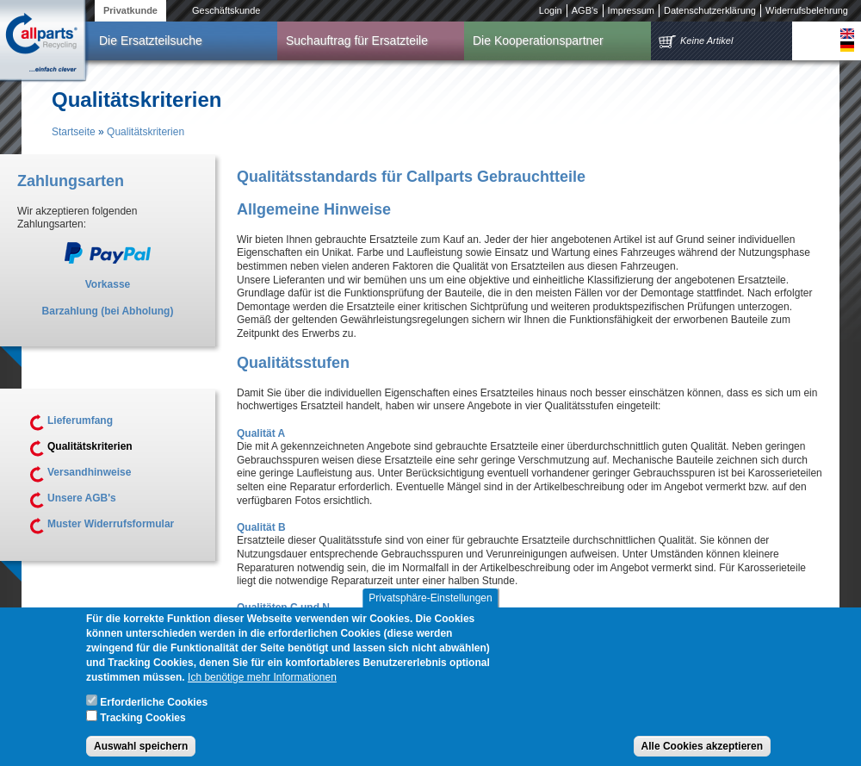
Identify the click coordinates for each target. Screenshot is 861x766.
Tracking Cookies (142, 728)
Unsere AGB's (81, 498)
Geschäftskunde (226, 10)
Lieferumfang (80, 420)
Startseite (74, 132)
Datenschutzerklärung (710, 10)
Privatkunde (130, 10)
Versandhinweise (89, 472)
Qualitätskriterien (145, 132)
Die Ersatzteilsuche (150, 40)
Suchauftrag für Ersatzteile (357, 40)
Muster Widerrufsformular (110, 524)
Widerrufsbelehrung (806, 10)
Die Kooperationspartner (538, 40)
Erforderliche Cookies (154, 713)
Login (550, 10)
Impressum (631, 10)
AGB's (585, 10)
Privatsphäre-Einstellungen (430, 608)
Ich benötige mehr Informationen (262, 688)
